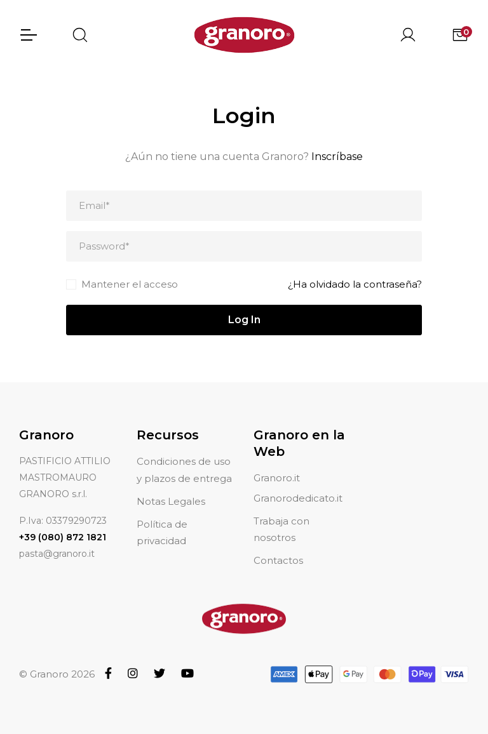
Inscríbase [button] (337, 156)
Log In (244, 320)
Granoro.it (277, 478)
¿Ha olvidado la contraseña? (355, 284)
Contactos (278, 560)
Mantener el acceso (129, 284)
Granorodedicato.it (298, 498)
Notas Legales (171, 501)
